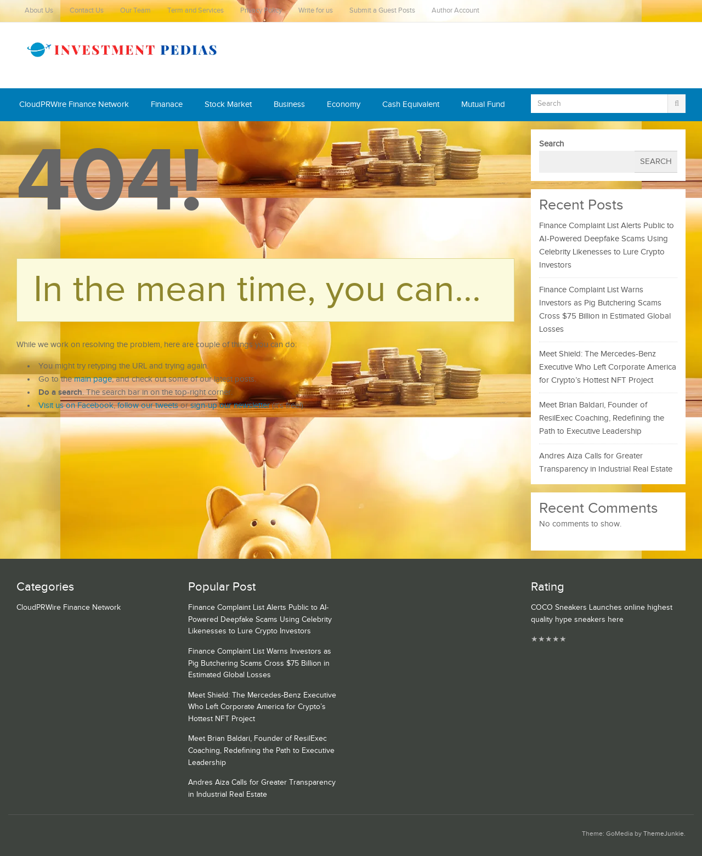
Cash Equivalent (410, 104)
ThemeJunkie (663, 834)
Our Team (135, 11)
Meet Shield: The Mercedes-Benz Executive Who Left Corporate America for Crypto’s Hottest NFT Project (607, 367)
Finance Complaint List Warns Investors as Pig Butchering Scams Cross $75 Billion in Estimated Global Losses (259, 663)
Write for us (315, 11)
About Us (39, 11)
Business (289, 104)
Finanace (167, 104)
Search (551, 144)
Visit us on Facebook (76, 405)
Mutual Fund (483, 104)
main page (93, 379)
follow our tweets (147, 405)
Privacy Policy (261, 11)
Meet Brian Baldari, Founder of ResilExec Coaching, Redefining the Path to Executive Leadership (601, 418)
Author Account (455, 11)
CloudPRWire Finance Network (74, 104)
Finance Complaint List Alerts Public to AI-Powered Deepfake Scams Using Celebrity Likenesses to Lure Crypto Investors (260, 619)
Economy (343, 104)
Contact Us (87, 11)
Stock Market (228, 104)
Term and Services (195, 11)
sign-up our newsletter (230, 405)
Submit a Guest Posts (382, 11)
